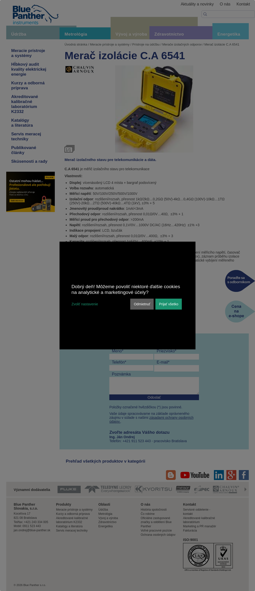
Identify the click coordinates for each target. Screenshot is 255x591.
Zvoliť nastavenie (84, 304)
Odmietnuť (142, 304)
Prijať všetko (168, 304)
